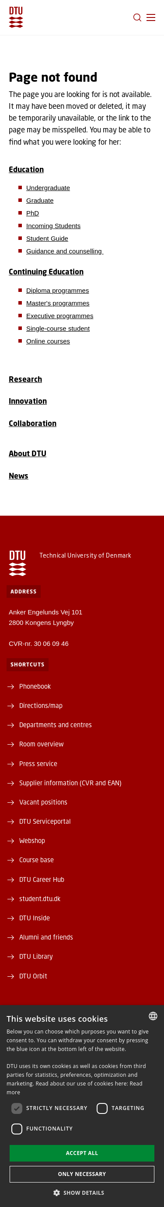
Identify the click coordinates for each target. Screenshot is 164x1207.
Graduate (40, 200)
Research (25, 379)
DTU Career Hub (41, 879)
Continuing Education (46, 271)
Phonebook (35, 686)
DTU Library (36, 956)
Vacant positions (43, 802)
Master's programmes (58, 303)
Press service (38, 763)
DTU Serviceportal (45, 821)
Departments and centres (55, 724)
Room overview (41, 744)
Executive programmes (59, 315)
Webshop (32, 840)
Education (26, 169)
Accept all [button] (82, 1153)
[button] (151, 17)
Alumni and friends (46, 937)
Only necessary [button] (82, 1174)
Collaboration (32, 423)
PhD (32, 213)
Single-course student (58, 328)
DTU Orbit (33, 976)
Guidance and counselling (65, 251)
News (18, 475)
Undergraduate (48, 187)
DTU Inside (34, 918)
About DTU (27, 453)
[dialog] (82, 1106)
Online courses (48, 341)
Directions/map (41, 705)
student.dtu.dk (39, 898)
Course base (36, 860)
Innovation (28, 401)
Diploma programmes (57, 290)
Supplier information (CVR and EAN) (70, 783)
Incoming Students (53, 225)
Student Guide (47, 238)
